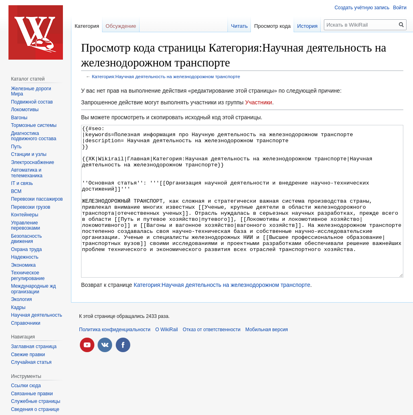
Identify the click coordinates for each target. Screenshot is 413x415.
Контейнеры (24, 215)
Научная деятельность (36, 315)
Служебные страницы (35, 401)
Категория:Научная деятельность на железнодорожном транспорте (166, 76)
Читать (239, 26)
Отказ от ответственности (211, 360)
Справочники (25, 323)
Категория (87, 26)
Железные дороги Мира (31, 91)
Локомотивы (24, 109)
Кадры (18, 307)
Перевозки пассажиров (37, 199)
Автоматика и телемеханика (26, 172)
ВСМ (16, 191)
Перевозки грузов (30, 207)
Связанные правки (32, 393)
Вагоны (19, 117)
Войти (400, 7)
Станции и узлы (28, 154)
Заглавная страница (33, 346)
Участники (258, 102)
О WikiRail (166, 360)
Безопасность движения (26, 239)
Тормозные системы (33, 125)
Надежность (24, 257)
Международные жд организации (33, 289)
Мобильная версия (266, 360)
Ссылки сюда (26, 385)
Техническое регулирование (27, 275)
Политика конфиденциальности (114, 360)
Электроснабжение (32, 162)
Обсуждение (121, 26)
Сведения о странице (35, 409)
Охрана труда (26, 249)
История (307, 26)
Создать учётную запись (361, 7)
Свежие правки (28, 354)
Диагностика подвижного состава (33, 136)
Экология (21, 299)
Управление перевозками (25, 225)
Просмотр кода (272, 26)
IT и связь (22, 183)
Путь (16, 146)
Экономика (23, 265)
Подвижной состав (32, 102)
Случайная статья (31, 362)
